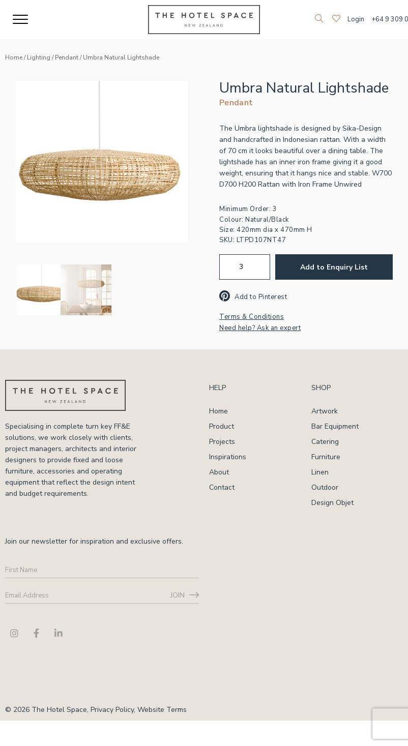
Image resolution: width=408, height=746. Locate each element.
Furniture (325, 457)
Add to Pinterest (253, 297)
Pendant (66, 57)
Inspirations (227, 457)
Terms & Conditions (251, 316)
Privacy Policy (112, 709)
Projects (222, 441)
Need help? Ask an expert (260, 328)
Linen (320, 472)
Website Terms (162, 709)
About (219, 472)
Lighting (38, 57)
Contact (222, 487)
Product (221, 426)
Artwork (324, 411)
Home (13, 57)
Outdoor (324, 487)
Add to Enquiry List (334, 267)
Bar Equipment (335, 426)
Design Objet (332, 503)
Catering (325, 441)
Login (355, 19)
